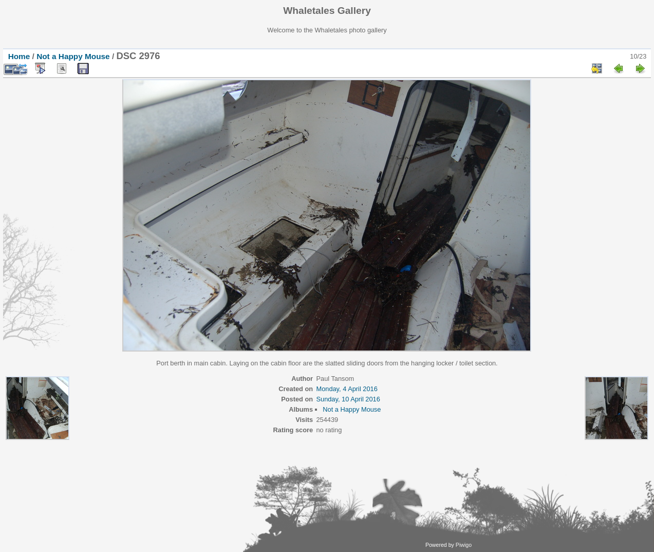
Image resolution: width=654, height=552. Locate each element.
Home (19, 56)
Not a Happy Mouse (73, 56)
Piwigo (464, 545)
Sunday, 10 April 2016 (348, 399)
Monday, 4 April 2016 (346, 389)
